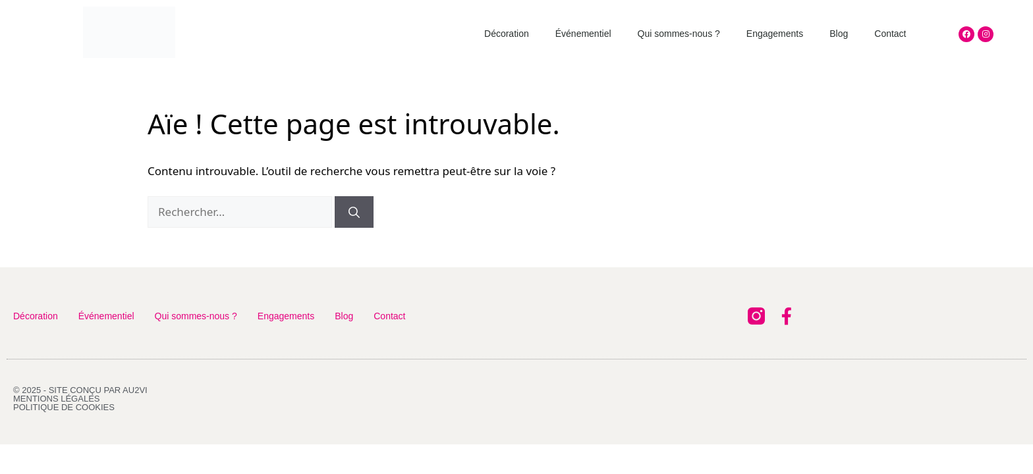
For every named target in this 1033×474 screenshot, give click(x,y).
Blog (838, 33)
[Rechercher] (354, 212)
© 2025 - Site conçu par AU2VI (80, 390)
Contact (890, 33)
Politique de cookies (64, 407)
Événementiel (583, 33)
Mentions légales (56, 399)
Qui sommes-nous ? (679, 33)
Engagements (774, 33)
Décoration (506, 33)
